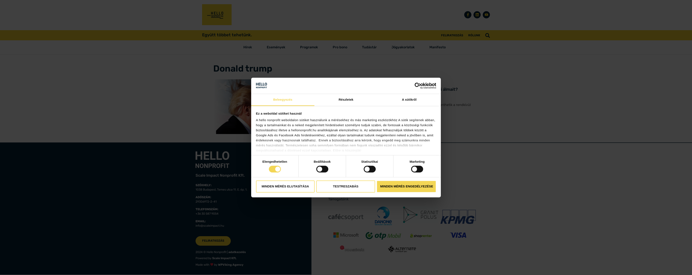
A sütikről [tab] (409, 100)
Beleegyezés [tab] (282, 100)
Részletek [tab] (346, 100)
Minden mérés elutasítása (285, 186)
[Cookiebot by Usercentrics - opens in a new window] (417, 86)
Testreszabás (345, 186)
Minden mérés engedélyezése (406, 186)
